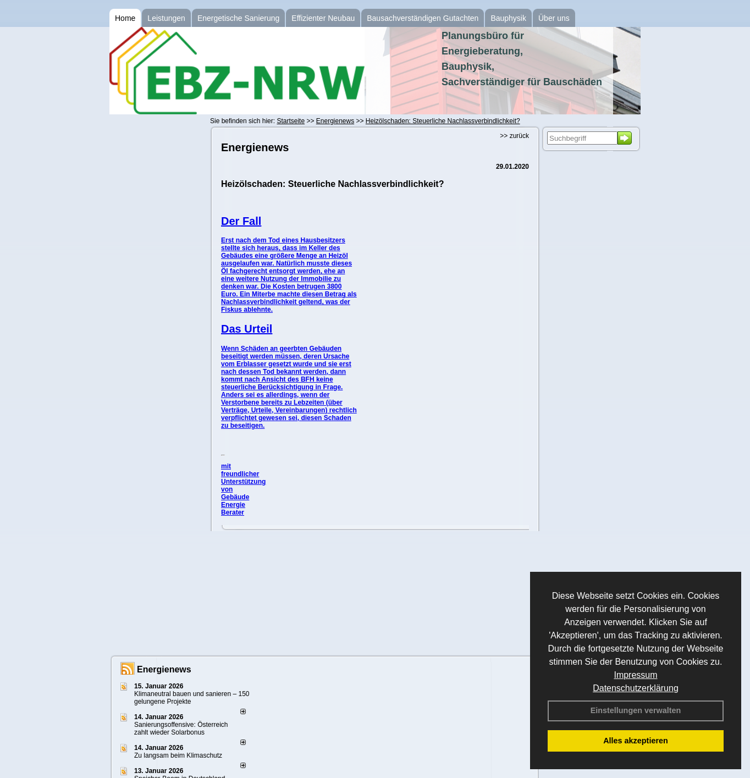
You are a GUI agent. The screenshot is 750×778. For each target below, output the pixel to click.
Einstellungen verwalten (636, 710)
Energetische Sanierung (238, 18)
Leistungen (166, 18)
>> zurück (514, 136)
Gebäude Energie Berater (235, 504)
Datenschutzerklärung (636, 688)
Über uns (554, 18)
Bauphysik (508, 18)
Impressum (635, 675)
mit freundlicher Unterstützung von (243, 477)
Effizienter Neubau (323, 18)
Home (125, 18)
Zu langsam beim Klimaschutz (178, 755)
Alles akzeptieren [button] (635, 740)
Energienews (164, 669)
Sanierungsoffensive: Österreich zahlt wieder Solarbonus (181, 728)
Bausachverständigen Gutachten (422, 18)
